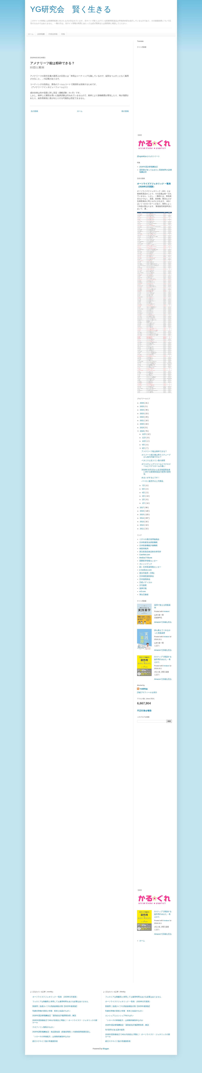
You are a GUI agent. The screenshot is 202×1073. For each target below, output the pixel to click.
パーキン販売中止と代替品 (152, 481)
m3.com (142, 591)
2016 (142, 511)
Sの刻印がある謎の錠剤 (114, 1030)
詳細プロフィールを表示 (147, 692)
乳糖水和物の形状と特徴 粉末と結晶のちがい (51, 1011)
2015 (142, 514)
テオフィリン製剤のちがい (43, 1027)
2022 (142, 417)
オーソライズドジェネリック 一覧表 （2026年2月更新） (55, 997)
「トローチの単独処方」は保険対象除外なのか (51, 1036)
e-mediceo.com (145, 570)
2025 (142, 406)
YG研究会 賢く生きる (70, 9)
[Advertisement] (77, 46)
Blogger (106, 1049)
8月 (143, 448)
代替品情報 (52, 34)
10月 (144, 441)
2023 (142, 413)
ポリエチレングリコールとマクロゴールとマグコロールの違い (156, 465)
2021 (142, 420)
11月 (144, 438)
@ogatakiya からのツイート (148, 156)
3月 (143, 496)
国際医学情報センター (148, 561)
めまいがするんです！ (151, 478)
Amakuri (166, 611)
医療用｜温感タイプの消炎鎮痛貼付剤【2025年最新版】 (55, 1006)
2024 (142, 410)
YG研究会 (144, 689)
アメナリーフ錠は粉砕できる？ (154, 451)
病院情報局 (143, 548)
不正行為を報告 (144, 710)
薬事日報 (143, 588)
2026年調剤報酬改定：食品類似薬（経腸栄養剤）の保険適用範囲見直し (61, 1032)
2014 (142, 518)
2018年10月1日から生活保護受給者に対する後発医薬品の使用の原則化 (156, 472)
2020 (142, 424)
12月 (144, 434)
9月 (143, 445)
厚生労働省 (143, 594)
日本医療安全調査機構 (148, 542)
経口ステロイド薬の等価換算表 (45, 1041)
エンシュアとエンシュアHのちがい (119, 1015)
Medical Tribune (145, 558)
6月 (143, 489)
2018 (142, 431)
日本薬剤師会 (144, 579)
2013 (142, 522)
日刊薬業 (143, 585)
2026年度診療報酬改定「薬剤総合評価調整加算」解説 (54, 1015)
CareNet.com (144, 555)
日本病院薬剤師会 (146, 576)
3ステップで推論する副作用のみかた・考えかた (162, 659)
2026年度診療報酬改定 (148, 167)
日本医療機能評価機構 (148, 545)
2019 (142, 428)
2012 (142, 525)
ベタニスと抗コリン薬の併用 (153, 460)
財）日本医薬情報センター (150, 567)
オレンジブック (145, 564)
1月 (143, 503)
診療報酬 (41, 34)
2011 (142, 529)
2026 (142, 403)
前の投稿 (125, 111)
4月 (143, 493)
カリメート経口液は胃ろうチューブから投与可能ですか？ (156, 456)
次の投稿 (34, 111)
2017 (142, 507)
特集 (63, 34)
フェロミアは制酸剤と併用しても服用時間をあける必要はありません (60, 1001)
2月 (143, 499)
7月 (143, 485)
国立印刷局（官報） (147, 573)
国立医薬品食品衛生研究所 (150, 552)
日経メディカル (145, 582)
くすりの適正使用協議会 (149, 539)
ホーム (30, 34)
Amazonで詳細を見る (163, 622)
